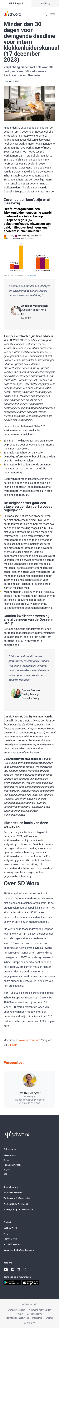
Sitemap (50, 1318)
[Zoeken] (45, 14)
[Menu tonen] (52, 14)
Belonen (7, 1160)
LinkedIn (12, 1044)
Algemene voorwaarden (40, 1310)
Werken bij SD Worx (13, 1193)
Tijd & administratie (12, 1165)
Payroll (7, 1169)
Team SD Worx (10, 1239)
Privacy (20, 1314)
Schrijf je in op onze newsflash (18, 1209)
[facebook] (13, 1269)
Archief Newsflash (12, 1244)
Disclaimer (37, 1318)
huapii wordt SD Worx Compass (19, 1250)
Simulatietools (11, 1187)
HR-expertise (10, 1155)
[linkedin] (18, 1269)
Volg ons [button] (8, 1263)
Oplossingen (10, 1149)
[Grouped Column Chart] (29, 242)
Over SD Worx (10, 1228)
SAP (6, 1174)
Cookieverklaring (34, 1314)
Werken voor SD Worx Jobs (17, 1198)
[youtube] (6, 1269)
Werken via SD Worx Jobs (16, 1204)
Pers (6, 1234)
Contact (7, 1222)
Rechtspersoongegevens (17, 1318)
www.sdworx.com (29, 1040)
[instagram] (24, 1269)
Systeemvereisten (16, 1310)
